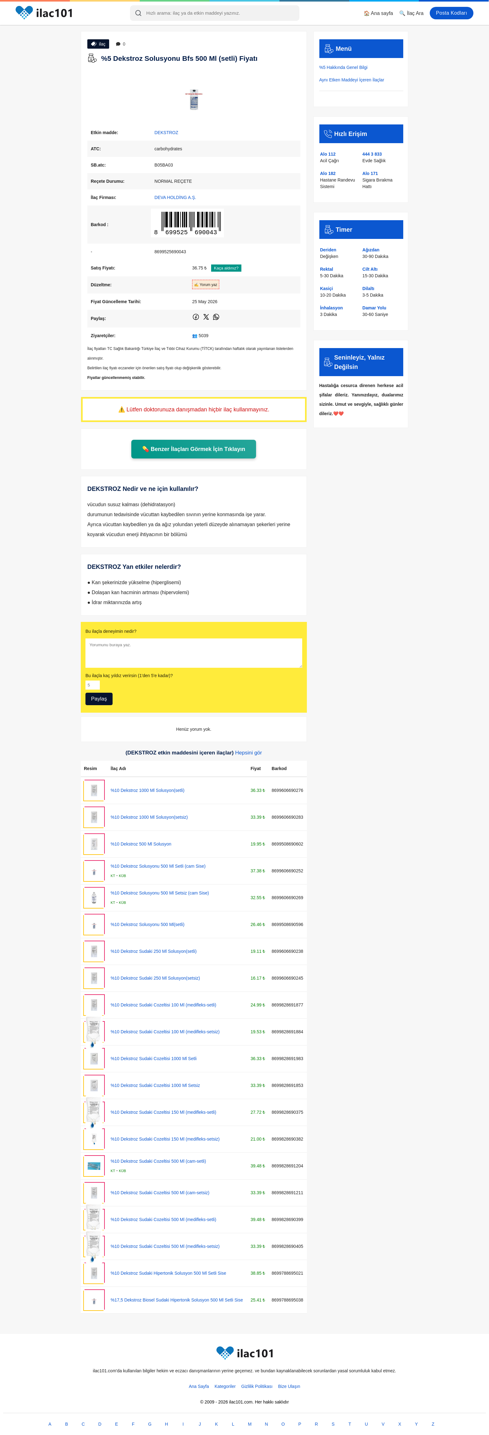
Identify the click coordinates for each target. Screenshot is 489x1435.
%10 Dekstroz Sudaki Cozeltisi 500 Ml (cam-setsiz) (160, 1192)
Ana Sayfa (199, 1386)
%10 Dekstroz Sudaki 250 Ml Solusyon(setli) (153, 951)
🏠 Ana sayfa (378, 13)
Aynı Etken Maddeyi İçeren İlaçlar (351, 79)
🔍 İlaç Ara (411, 13)
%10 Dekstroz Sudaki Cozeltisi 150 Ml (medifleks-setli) (163, 1112)
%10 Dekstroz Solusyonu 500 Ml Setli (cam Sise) (158, 866)
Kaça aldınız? (226, 268)
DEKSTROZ (166, 132)
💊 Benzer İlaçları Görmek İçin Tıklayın (193, 449)
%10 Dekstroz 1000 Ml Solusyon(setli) (148, 790)
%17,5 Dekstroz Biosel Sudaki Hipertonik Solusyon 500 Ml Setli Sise (177, 1299)
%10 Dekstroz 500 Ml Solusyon (141, 843)
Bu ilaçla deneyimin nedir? (110, 631)
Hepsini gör (248, 753)
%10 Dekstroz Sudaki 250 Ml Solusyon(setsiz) (155, 978)
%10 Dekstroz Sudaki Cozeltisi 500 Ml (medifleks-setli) (163, 1219)
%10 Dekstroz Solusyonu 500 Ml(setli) (148, 924)
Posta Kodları (451, 13)
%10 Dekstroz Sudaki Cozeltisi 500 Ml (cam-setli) (158, 1161)
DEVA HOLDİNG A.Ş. (175, 197)
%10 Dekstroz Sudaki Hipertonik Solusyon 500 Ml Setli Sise (168, 1273)
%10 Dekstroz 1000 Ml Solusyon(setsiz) (149, 817)
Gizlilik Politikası (257, 1386)
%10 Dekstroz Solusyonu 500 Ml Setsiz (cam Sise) (160, 892)
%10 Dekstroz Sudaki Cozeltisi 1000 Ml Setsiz (155, 1085)
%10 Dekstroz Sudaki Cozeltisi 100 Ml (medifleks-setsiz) (165, 1031)
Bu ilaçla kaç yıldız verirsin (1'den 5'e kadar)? (129, 675)
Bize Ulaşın (289, 1386)
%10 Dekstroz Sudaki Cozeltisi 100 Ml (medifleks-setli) (163, 1004)
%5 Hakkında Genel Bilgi (343, 67)
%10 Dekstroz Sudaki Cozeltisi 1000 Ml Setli (153, 1058)
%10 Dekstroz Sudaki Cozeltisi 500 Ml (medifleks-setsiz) (165, 1246)
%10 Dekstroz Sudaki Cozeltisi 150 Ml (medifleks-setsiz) (165, 1139)
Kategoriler (225, 1386)
